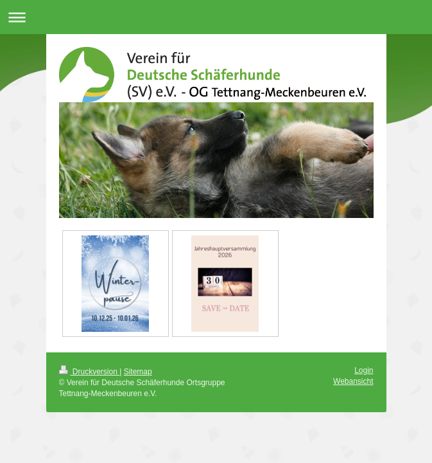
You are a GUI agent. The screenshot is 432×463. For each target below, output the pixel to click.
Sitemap (138, 371)
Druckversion (89, 371)
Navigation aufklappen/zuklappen (216, 17)
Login (363, 370)
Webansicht (353, 381)
